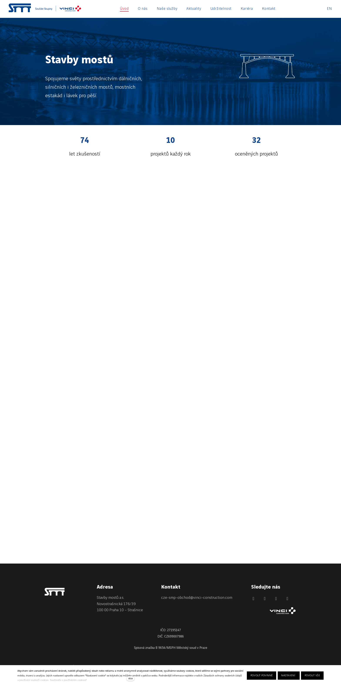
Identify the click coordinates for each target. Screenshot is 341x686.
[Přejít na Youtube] (287, 598)
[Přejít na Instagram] (276, 598)
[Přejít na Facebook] (264, 598)
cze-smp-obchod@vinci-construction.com (196, 598)
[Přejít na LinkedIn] (253, 598)
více (130, 678)
